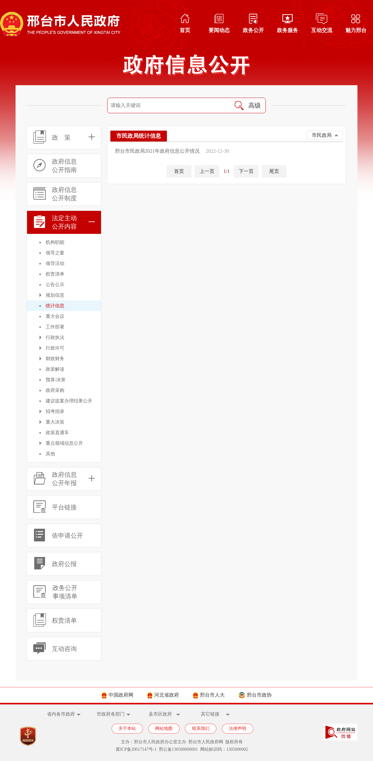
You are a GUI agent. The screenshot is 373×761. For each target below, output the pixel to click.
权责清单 (55, 273)
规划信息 (55, 295)
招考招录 (55, 411)
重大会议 (55, 316)
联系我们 (201, 728)
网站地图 (164, 728)
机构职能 (55, 242)
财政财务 (55, 358)
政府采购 (55, 390)
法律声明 (237, 728)
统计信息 (55, 305)
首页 (179, 171)
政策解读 (55, 369)
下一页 (246, 171)
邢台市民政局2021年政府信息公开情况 (157, 151)
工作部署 (55, 326)
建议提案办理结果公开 (69, 400)
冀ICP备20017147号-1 (136, 749)
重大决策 (55, 422)
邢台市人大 (209, 695)
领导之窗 (55, 252)
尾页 (274, 171)
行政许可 (55, 348)
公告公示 (55, 284)
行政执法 (55, 337)
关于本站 (127, 728)
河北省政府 (163, 695)
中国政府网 (117, 695)
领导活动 (55, 263)
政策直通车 (57, 432)
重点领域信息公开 (64, 443)
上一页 (207, 171)
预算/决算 (56, 379)
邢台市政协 (255, 695)
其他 (50, 453)
